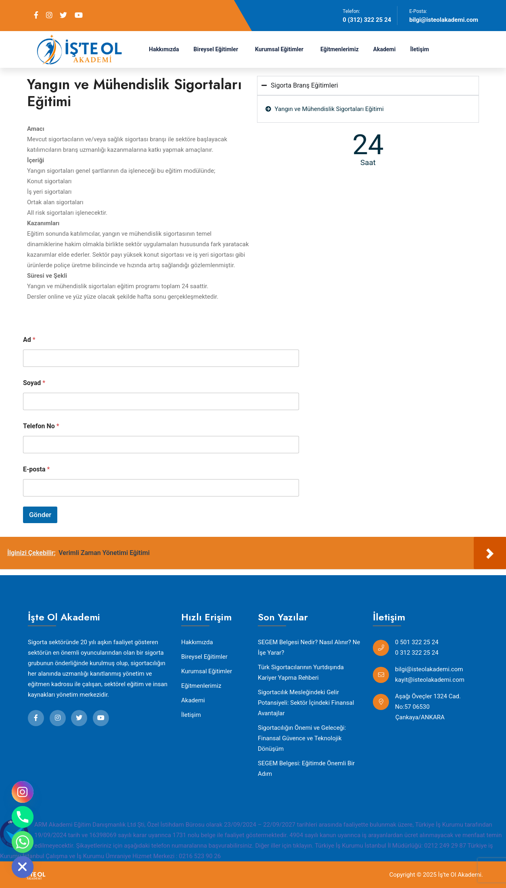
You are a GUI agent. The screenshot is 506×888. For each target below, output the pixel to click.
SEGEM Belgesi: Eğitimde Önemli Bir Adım (306, 768)
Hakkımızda (164, 49)
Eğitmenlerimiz (339, 49)
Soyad (34, 383)
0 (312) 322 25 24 (367, 19)
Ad (29, 339)
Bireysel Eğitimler (216, 49)
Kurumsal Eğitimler (279, 49)
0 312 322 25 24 (417, 652)
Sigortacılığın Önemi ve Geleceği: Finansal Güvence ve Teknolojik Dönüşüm (302, 738)
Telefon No (41, 426)
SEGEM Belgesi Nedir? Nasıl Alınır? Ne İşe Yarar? (309, 647)
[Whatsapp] (22, 842)
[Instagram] (22, 792)
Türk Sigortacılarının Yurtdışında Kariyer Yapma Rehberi (301, 672)
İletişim (419, 49)
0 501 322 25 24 (417, 642)
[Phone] (22, 817)
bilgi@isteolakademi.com (443, 19)
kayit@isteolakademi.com (429, 679)
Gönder (40, 515)
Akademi (384, 49)
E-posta (36, 469)
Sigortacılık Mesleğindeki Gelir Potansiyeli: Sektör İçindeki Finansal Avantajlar (306, 703)
